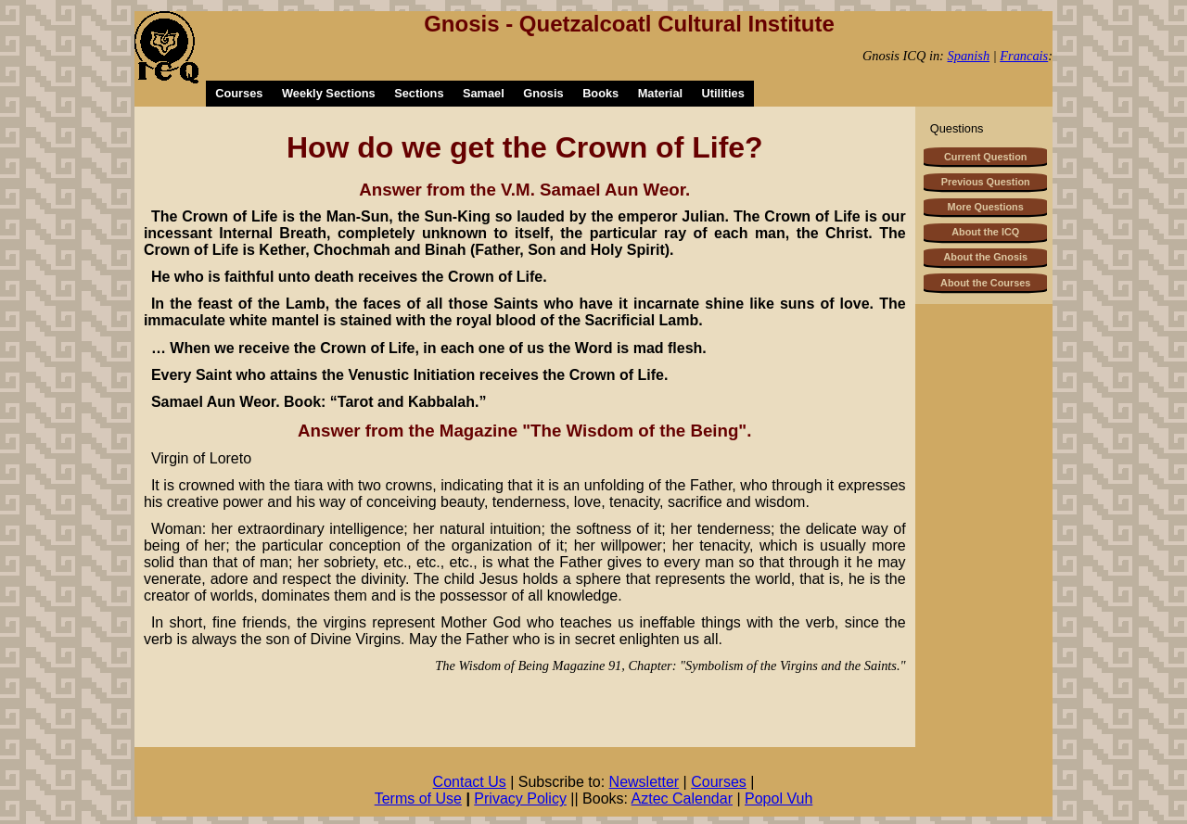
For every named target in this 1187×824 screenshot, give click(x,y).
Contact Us (469, 782)
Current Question (985, 156)
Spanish (969, 55)
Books (600, 93)
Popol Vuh (778, 798)
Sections (418, 93)
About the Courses (985, 282)
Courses (238, 93)
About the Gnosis (985, 256)
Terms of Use (418, 798)
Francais (1024, 55)
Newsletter (644, 782)
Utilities (723, 93)
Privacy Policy (520, 798)
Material (660, 93)
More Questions (986, 206)
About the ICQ (985, 231)
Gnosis (543, 93)
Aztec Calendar (682, 798)
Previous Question (985, 181)
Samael (483, 93)
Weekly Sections (329, 93)
